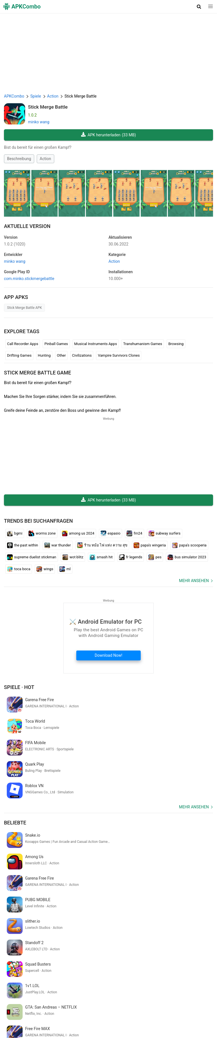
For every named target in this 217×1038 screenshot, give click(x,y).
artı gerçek (171, 955)
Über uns (60, 1009)
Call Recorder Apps (22, 344)
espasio (110, 533)
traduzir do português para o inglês (35, 965)
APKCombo (14, 96)
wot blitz (72, 557)
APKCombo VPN (71, 1018)
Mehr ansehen (194, 580)
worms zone (42, 533)
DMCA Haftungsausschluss (179, 1009)
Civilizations (82, 355)
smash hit (101, 557)
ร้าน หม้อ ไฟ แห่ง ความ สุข (102, 545)
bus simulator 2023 (187, 557)
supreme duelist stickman (31, 557)
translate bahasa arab (116, 955)
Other (61, 355)
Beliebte (15, 780)
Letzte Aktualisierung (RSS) (74, 1027)
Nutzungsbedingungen (90, 1009)
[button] (199, 6)
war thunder (57, 545)
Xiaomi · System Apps (183, 1018)
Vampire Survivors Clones (119, 355)
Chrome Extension (37, 1018)
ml (65, 569)
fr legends (130, 557)
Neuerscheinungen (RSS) (123, 1027)
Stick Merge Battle (48, 107)
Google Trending (102, 1018)
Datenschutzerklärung (132, 1009)
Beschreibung (19, 158)
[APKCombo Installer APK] (108, 918)
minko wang (38, 122)
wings (44, 569)
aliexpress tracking (103, 965)
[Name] (103, 985)
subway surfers (165, 533)
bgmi (14, 533)
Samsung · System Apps (26, 1027)
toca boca (18, 569)
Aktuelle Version (27, 226)
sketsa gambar (196, 955)
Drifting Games (19, 355)
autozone (86, 955)
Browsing (176, 344)
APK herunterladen (108, 135)
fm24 (134, 533)
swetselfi (76, 965)
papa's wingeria (150, 545)
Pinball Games (56, 344)
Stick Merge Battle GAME (37, 373)
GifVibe (155, 1018)
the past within (22, 545)
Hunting (44, 355)
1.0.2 (14, 244)
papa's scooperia (189, 545)
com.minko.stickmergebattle (29, 278)
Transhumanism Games (142, 344)
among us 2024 (78, 533)
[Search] (207, 985)
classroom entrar (20, 955)
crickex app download (56, 955)
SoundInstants (133, 1018)
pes (154, 557)
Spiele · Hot (19, 687)
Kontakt (12, 1018)
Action (45, 158)
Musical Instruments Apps (95, 344)
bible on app (149, 955)
